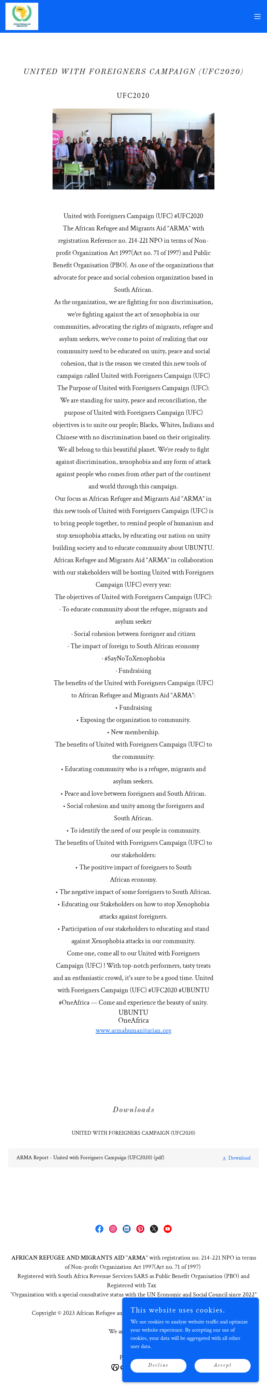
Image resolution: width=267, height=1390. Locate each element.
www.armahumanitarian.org (133, 1030)
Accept (222, 1365)
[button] (257, 16)
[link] (21, 16)
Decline (158, 1365)
